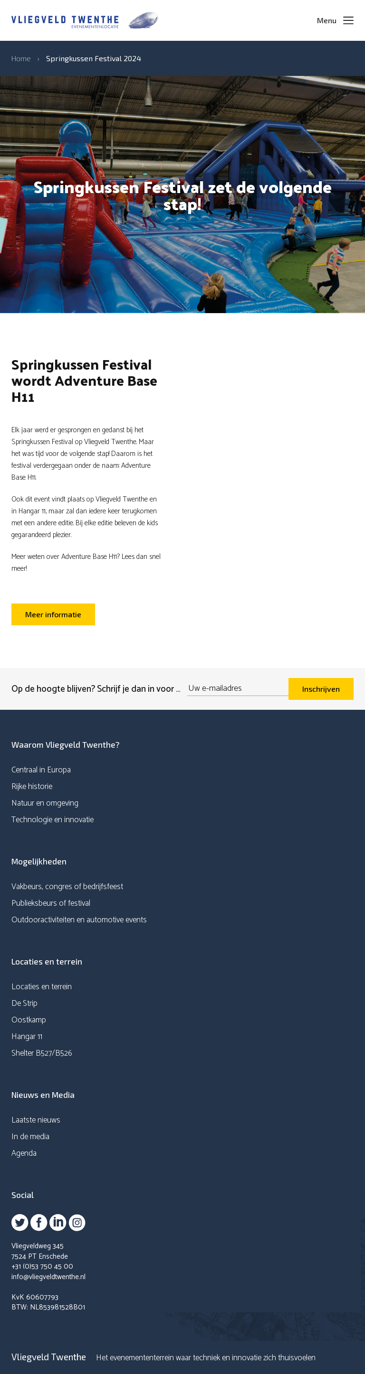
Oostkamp (28, 1020)
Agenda (24, 1153)
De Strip (24, 1003)
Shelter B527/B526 (41, 1053)
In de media (30, 1136)
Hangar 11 (26, 1036)
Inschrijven (321, 688)
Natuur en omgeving (44, 803)
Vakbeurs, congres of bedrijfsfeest (67, 886)
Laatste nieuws (35, 1120)
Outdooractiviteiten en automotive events (79, 920)
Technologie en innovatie (52, 819)
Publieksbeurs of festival (50, 903)
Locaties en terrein (41, 986)
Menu (326, 20)
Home (21, 58)
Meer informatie (53, 614)
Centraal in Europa (41, 770)
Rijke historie (31, 786)
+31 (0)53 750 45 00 (42, 1266)
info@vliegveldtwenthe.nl (48, 1277)
